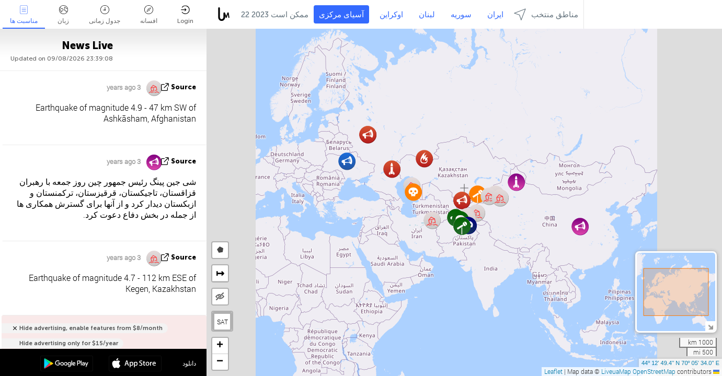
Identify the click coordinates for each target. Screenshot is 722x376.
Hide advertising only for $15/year (68, 343)
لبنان (427, 14)
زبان (63, 15)
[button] (462, 226)
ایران (495, 14)
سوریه (461, 14)
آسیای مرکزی (341, 14)
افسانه (148, 15)
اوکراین (391, 14)
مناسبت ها (24, 15)
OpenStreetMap (654, 371)
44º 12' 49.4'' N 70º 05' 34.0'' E (680, 363)
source (183, 87)
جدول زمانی (104, 15)
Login (185, 15)
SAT (222, 322)
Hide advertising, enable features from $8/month (91, 328)
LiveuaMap (616, 371)
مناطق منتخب (546, 14)
